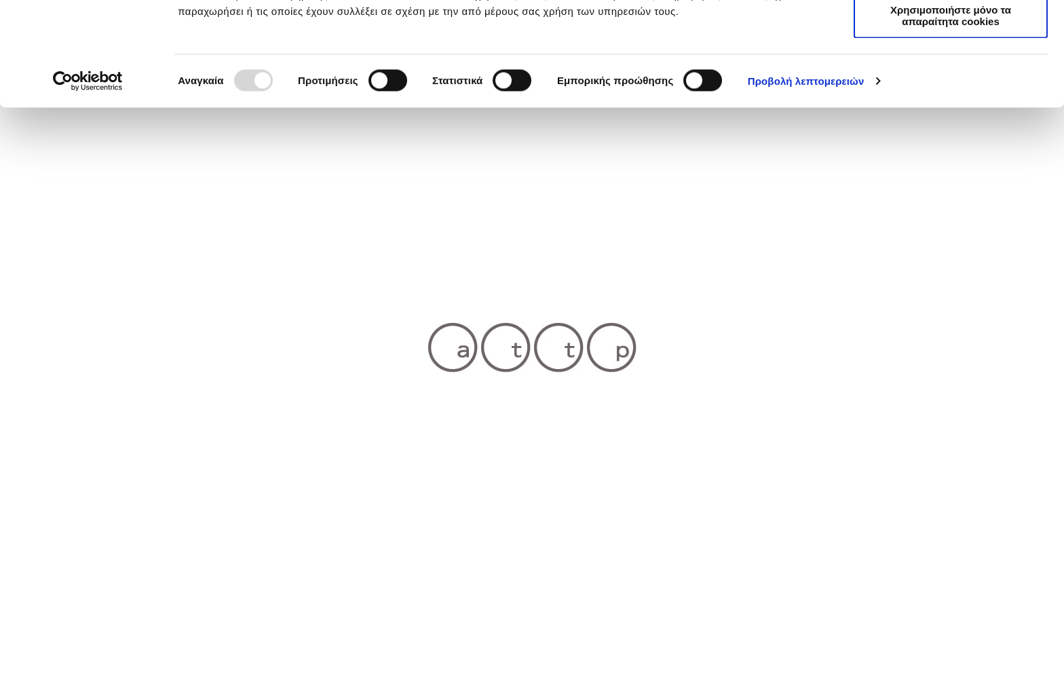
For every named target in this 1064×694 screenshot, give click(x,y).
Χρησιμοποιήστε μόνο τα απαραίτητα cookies (950, 118)
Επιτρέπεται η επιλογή (951, 73)
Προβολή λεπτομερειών (806, 184)
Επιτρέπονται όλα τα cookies (950, 33)
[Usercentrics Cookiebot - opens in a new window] (87, 184)
